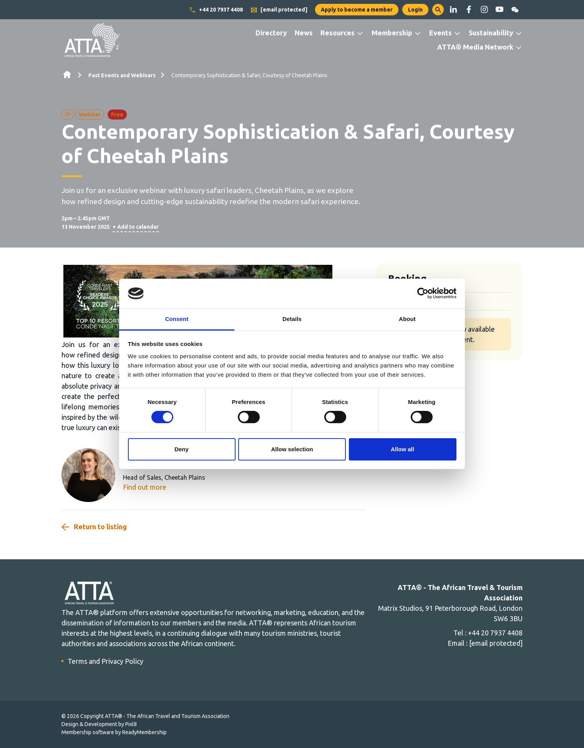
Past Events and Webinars (122, 75)
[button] (438, 9)
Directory (271, 33)
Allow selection (292, 449)
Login (415, 10)
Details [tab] (292, 319)
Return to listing (100, 526)
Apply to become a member (357, 10)
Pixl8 (131, 724)
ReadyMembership (144, 732)
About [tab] (407, 319)
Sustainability (491, 33)
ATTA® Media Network (475, 47)
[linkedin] (453, 9)
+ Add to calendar (136, 227)
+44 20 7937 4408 (216, 10)
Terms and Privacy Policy (105, 661)
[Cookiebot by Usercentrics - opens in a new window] (422, 293)
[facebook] (468, 9)
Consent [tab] (177, 319)
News (304, 33)
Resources (337, 33)
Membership (392, 33)
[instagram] (484, 9)
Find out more (144, 487)
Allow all (402, 449)
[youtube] (499, 9)
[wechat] (515, 9)
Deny (181, 449)
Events (440, 33)
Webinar (90, 114)
